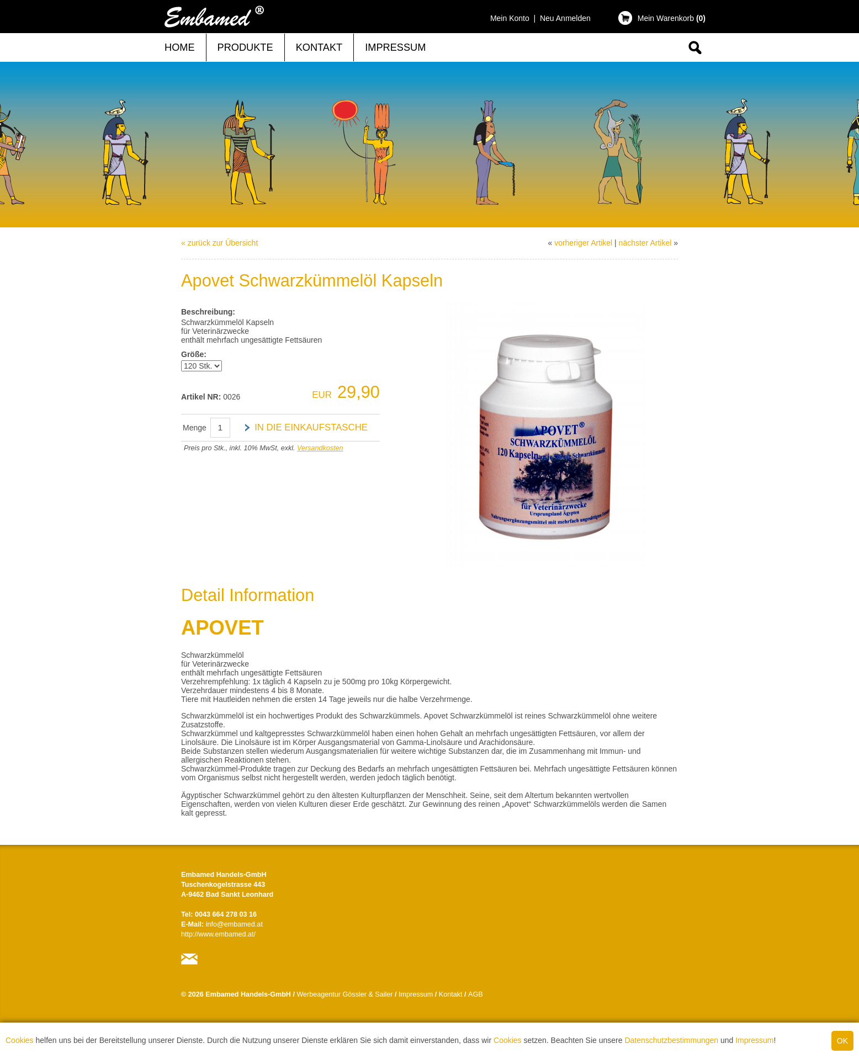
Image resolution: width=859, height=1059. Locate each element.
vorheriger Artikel (583, 242)
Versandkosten (320, 448)
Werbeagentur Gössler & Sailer (344, 994)
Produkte (245, 47)
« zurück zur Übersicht (219, 242)
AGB (475, 994)
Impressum (754, 1040)
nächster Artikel (645, 242)
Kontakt (319, 47)
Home (180, 47)
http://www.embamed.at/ (218, 934)
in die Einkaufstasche (311, 427)
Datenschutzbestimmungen (671, 1040)
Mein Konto (509, 18)
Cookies (20, 1040)
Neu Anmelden (565, 18)
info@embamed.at (234, 924)
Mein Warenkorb (672, 18)
